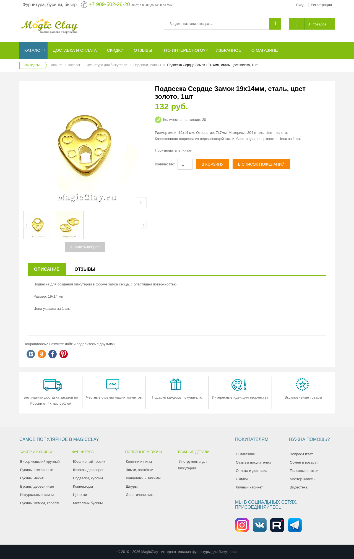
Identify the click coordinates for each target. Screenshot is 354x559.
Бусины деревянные (37, 486)
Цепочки (80, 495)
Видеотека (299, 487)
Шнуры (131, 486)
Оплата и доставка (251, 471)
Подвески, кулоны (147, 65)
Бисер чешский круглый (40, 461)
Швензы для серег (88, 470)
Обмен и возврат (304, 462)
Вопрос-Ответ (301, 454)
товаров (319, 24)
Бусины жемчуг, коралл (39, 503)
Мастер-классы (302, 479)
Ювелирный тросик (89, 461)
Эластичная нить (140, 495)
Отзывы (84, 269)
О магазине (245, 454)
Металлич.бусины (88, 503)
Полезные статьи (304, 471)
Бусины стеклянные (36, 470)
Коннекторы (83, 486)
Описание (46, 269)
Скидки (242, 479)
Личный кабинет (249, 487)
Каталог (74, 65)
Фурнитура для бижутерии (107, 65)
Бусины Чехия (32, 478)
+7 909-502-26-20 (109, 4)
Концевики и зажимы (143, 478)
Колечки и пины (139, 461)
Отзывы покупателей (253, 462)
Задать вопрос (85, 247)
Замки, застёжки (139, 470)
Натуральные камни (37, 495)
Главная (56, 65)
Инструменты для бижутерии (193, 464)
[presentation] (26, 225)
